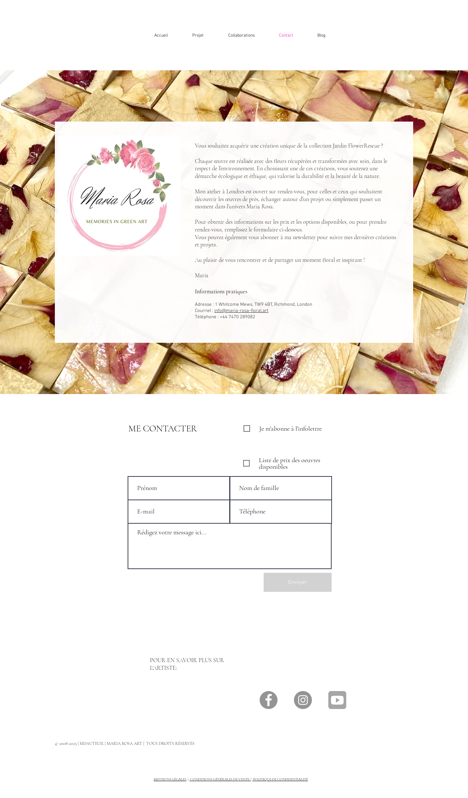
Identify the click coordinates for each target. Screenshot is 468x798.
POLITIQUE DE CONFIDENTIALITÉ (280, 779)
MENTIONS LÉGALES (170, 779)
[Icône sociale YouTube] (337, 700)
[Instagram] (303, 700)
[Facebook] (269, 700)
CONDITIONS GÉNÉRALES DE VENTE (220, 779)
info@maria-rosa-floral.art (241, 311)
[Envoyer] (298, 582)
